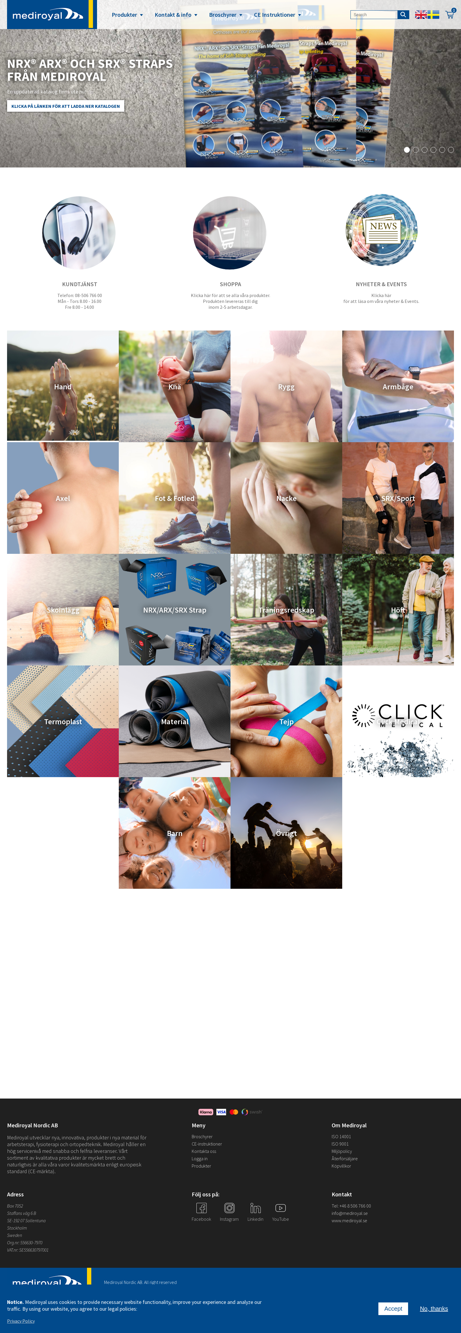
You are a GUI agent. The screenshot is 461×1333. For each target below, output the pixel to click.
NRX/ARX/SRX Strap (174, 610)
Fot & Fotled (175, 498)
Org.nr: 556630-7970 (24, 1242)
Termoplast (63, 721)
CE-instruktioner (207, 1144)
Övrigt (286, 833)
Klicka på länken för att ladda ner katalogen (65, 106)
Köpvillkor (341, 1166)
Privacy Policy (21, 1321)
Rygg (286, 386)
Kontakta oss (204, 1151)
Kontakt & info (173, 14)
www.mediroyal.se (349, 1220)
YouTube (280, 1219)
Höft (398, 610)
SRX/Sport (398, 498)
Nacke (286, 498)
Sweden (14, 1235)
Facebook (201, 1219)
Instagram (229, 1219)
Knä (174, 386)
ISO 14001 (341, 1136)
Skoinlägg (63, 610)
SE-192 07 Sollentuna (26, 1220)
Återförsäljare (345, 1158)
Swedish (433, 14)
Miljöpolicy (342, 1151)
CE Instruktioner (274, 14)
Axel (63, 498)
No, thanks (434, 1308)
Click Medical (398, 721)
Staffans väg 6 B (21, 1213)
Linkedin (255, 1219)
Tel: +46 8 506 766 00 (351, 1206)
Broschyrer (222, 14)
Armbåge (398, 386)
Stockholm (17, 1228)
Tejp (286, 721)
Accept (393, 1308)
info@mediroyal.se (350, 1213)
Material (174, 721)
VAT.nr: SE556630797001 (28, 1250)
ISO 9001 (340, 1144)
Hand (63, 386)
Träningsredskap (286, 610)
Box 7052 (15, 1206)
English (421, 14)
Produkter (124, 14)
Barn (175, 833)
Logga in (200, 1158)
